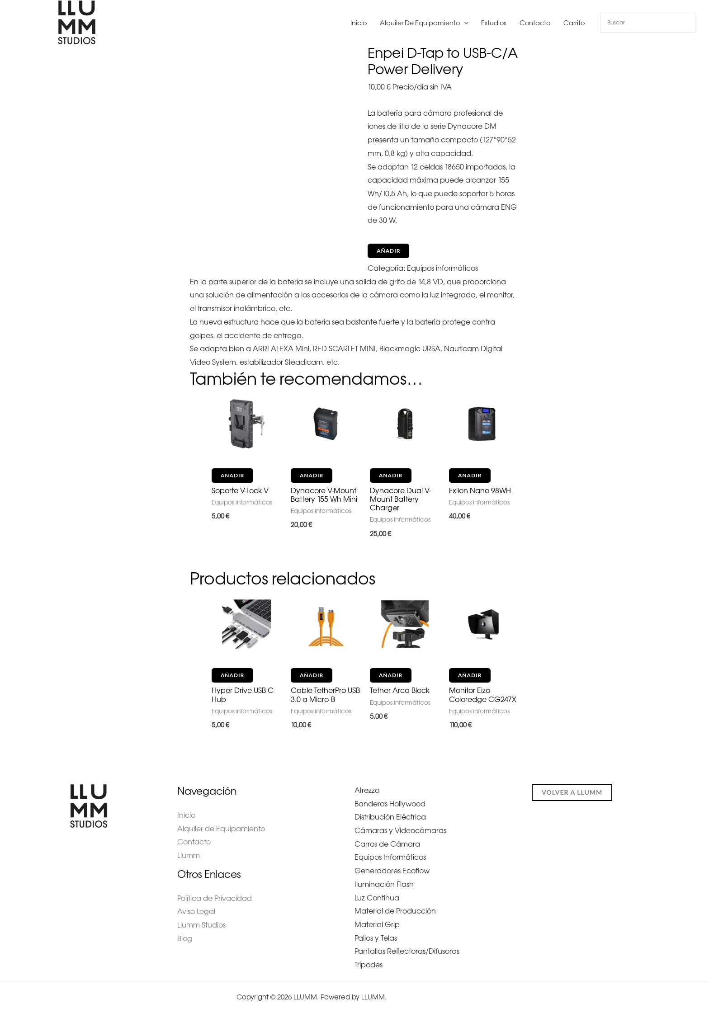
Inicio (358, 23)
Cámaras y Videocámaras (400, 830)
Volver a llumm (572, 792)
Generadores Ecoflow (392, 871)
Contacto (535, 23)
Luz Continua (376, 898)
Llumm (188, 855)
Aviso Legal (196, 911)
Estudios (493, 23)
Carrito (574, 23)
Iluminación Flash (384, 884)
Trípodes (368, 965)
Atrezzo (366, 790)
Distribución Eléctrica (390, 817)
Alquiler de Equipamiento (424, 23)
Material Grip (377, 924)
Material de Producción (395, 911)
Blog (184, 938)
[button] (464, 23)
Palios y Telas (375, 938)
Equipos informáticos (442, 268)
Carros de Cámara (387, 844)
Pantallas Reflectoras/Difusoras (406, 951)
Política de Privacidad (214, 898)
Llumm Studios (201, 925)
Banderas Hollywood (389, 804)
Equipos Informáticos (390, 857)
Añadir (388, 250)
